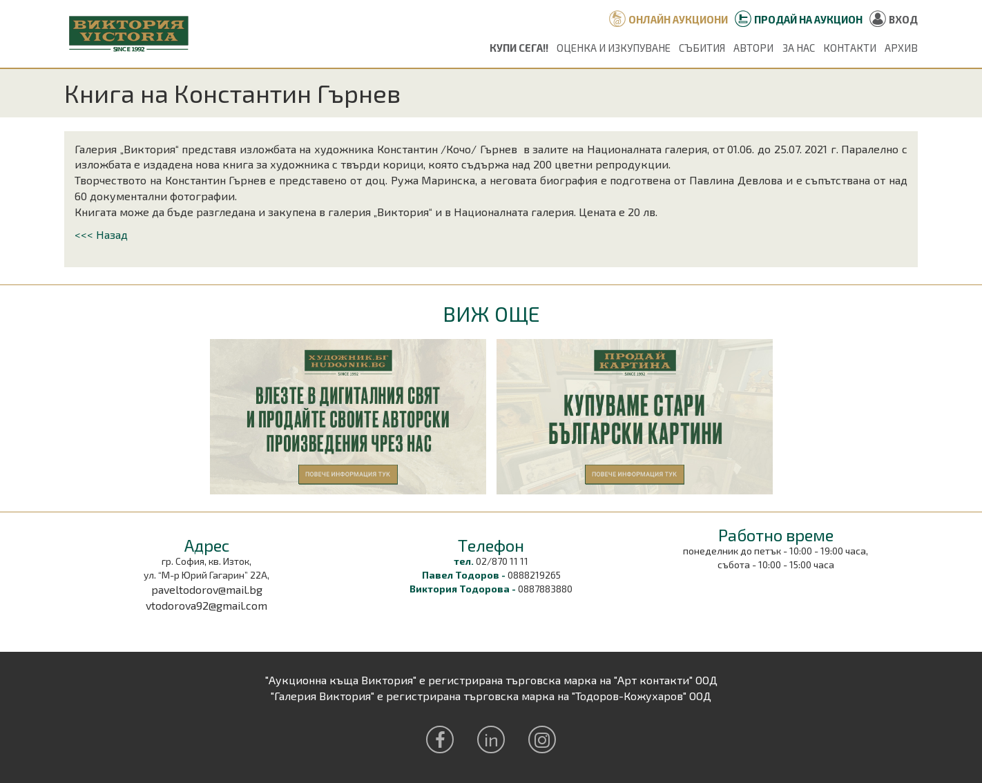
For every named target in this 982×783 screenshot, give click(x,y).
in (491, 739)
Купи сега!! (519, 47)
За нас (798, 47)
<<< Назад (101, 234)
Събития (702, 47)
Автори (753, 47)
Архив (901, 47)
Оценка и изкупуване (614, 47)
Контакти (849, 47)
